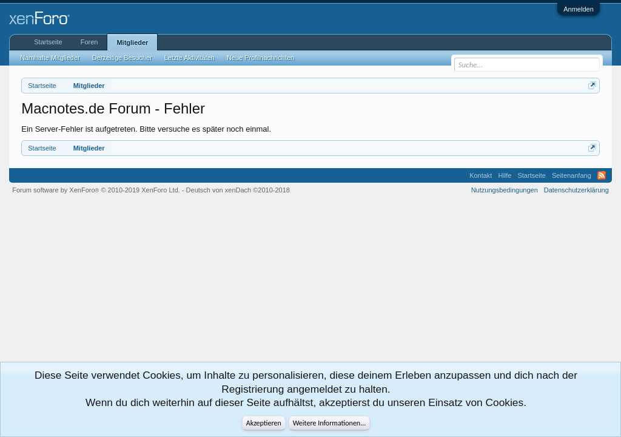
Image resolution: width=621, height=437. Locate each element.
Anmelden (578, 9)
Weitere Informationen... (329, 423)
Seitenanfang (571, 175)
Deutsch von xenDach (238, 190)
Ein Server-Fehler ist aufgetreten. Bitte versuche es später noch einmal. (146, 129)
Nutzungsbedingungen (504, 190)
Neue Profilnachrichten (260, 57)
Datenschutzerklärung (576, 190)
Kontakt (480, 175)
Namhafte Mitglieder (49, 57)
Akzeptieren (263, 423)
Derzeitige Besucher (122, 57)
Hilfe (504, 175)
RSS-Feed (601, 175)
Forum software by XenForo (96, 190)
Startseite (48, 42)
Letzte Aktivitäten (189, 57)
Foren (89, 42)
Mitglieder (132, 42)
